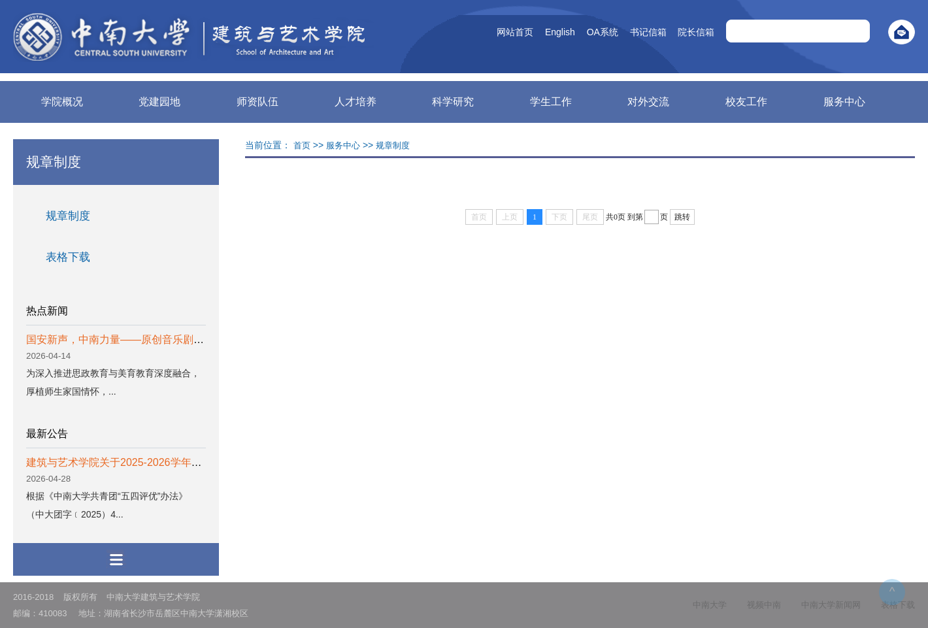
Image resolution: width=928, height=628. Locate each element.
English (541, 32)
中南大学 (710, 605)
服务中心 (844, 101)
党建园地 (159, 101)
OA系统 (583, 32)
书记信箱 (629, 32)
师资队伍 (257, 101)
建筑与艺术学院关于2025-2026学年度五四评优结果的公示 (161, 462)
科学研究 (453, 101)
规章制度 (68, 216)
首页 (301, 145)
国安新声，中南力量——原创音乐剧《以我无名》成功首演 (162, 339)
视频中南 (764, 605)
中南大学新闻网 (831, 605)
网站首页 (496, 32)
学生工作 (551, 101)
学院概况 (62, 101)
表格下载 (68, 257)
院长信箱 (677, 32)
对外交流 (648, 101)
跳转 (682, 217)
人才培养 (355, 101)
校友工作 (746, 101)
